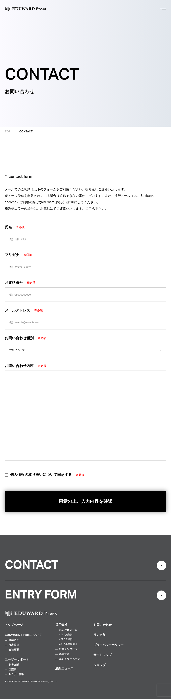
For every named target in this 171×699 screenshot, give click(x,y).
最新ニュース (64, 668)
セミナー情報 (14, 674)
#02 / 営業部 (66, 639)
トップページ (14, 624)
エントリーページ (67, 658)
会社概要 (12, 649)
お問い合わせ (102, 624)
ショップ (99, 665)
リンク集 (99, 634)
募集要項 (62, 654)
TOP (8, 131)
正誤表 (10, 669)
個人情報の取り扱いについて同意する (41, 475)
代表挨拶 (12, 644)
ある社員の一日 (66, 629)
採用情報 (61, 624)
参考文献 (12, 664)
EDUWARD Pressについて (23, 634)
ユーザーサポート (17, 659)
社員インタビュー (67, 649)
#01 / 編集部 (66, 634)
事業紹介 (12, 640)
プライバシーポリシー (108, 645)
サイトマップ (102, 655)
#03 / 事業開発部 (68, 644)
